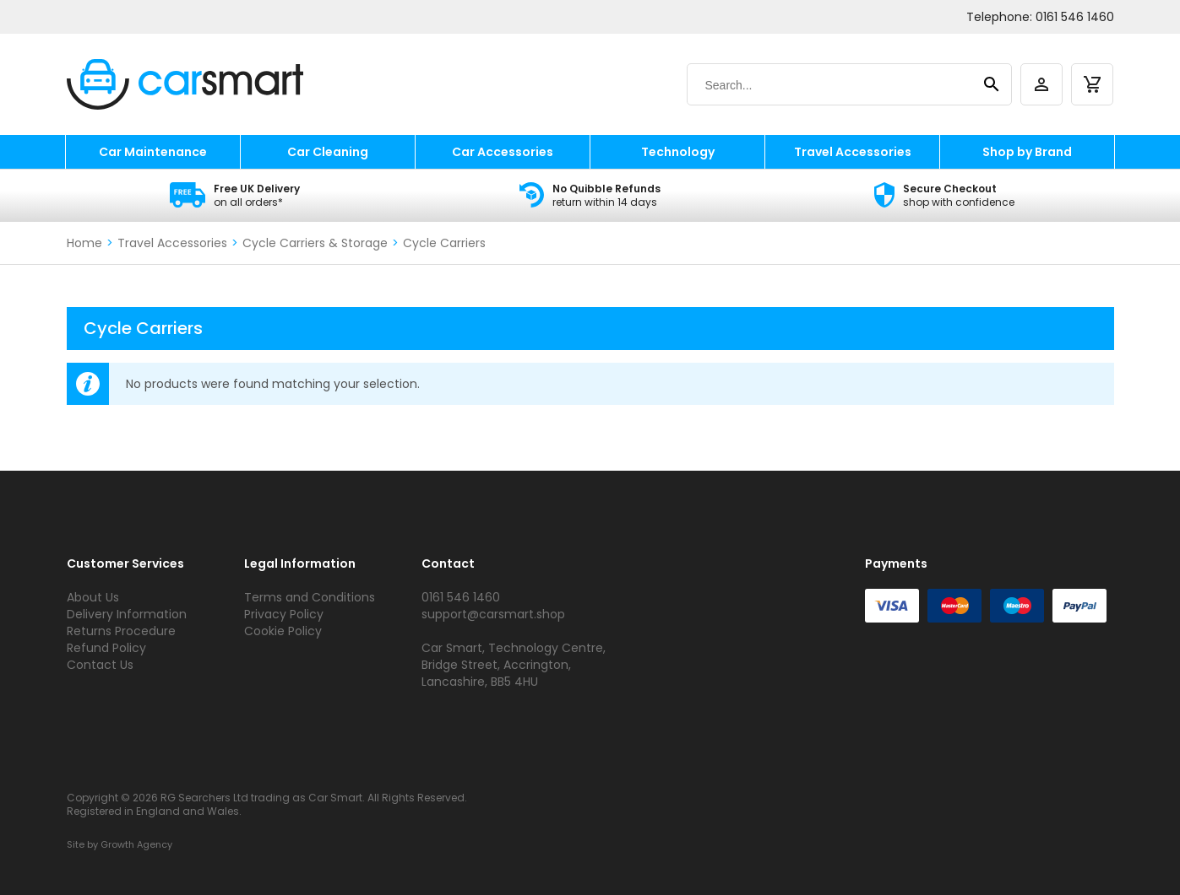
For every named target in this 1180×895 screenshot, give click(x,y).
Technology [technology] (678, 151)
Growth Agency (136, 844)
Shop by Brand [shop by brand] (1027, 151)
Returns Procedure (121, 631)
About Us (93, 597)
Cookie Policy (283, 631)
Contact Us (100, 664)
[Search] (833, 85)
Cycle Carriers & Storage (315, 243)
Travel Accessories (172, 243)
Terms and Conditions (309, 597)
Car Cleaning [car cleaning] (327, 151)
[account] (1041, 84)
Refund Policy (106, 647)
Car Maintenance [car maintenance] (153, 151)
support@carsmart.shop (493, 614)
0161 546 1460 (1075, 16)
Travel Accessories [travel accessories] (852, 151)
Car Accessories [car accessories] (502, 151)
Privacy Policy (284, 614)
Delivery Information (127, 614)
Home (84, 243)
